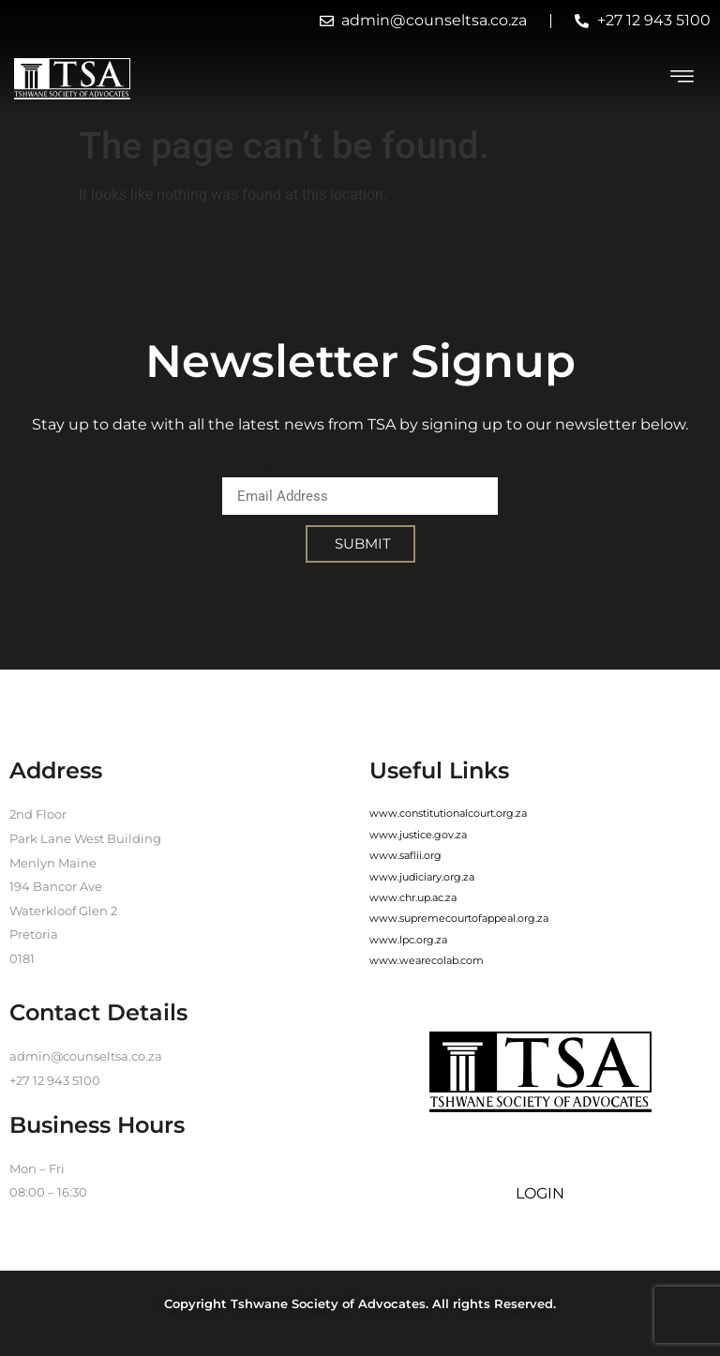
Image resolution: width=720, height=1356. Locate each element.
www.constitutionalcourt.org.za (448, 813)
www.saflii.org (405, 855)
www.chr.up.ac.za (413, 897)
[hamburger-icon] (682, 78)
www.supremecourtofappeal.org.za (458, 918)
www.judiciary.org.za (421, 876)
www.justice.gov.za (418, 834)
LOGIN (540, 1193)
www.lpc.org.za (408, 939)
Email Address (275, 466)
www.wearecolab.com (426, 960)
